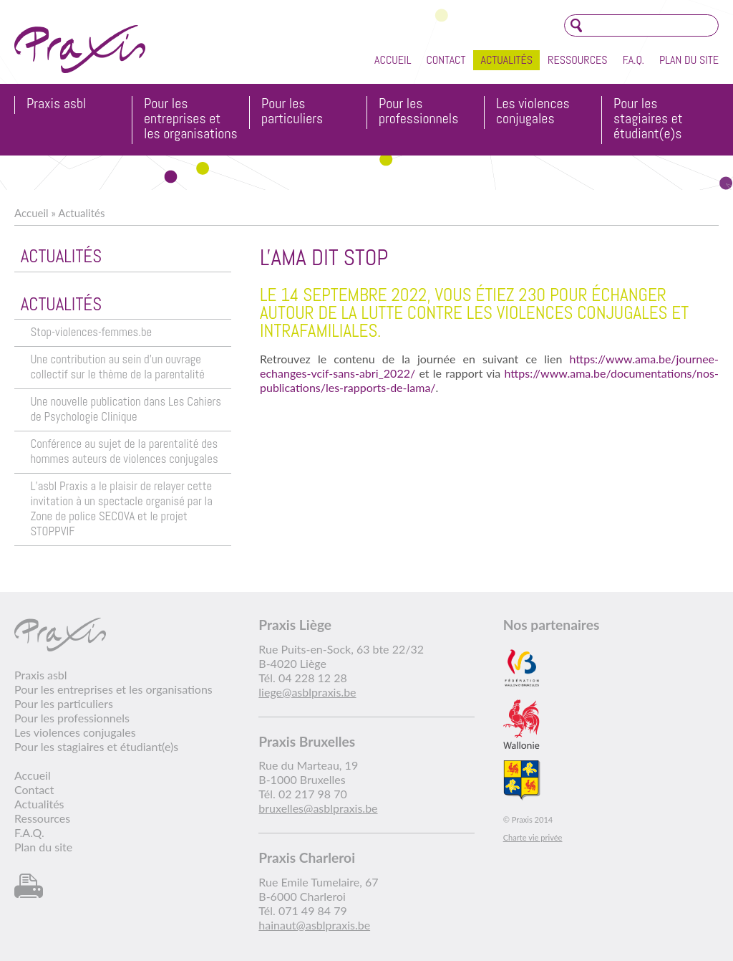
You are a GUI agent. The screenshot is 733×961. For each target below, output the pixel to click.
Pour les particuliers (292, 112)
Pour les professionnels (418, 112)
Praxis (79, 49)
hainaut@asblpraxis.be (314, 925)
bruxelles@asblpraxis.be (317, 808)
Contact (445, 59)
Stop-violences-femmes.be (91, 332)
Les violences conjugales (533, 112)
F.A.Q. (633, 59)
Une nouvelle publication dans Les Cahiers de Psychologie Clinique (125, 409)
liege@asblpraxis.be (307, 692)
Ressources (578, 59)
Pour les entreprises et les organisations (191, 119)
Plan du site (689, 59)
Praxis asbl (56, 104)
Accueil (392, 59)
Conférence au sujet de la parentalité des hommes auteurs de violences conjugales (124, 451)
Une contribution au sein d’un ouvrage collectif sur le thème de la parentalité (117, 367)
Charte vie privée (533, 837)
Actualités (506, 59)
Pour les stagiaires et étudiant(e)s (648, 119)
